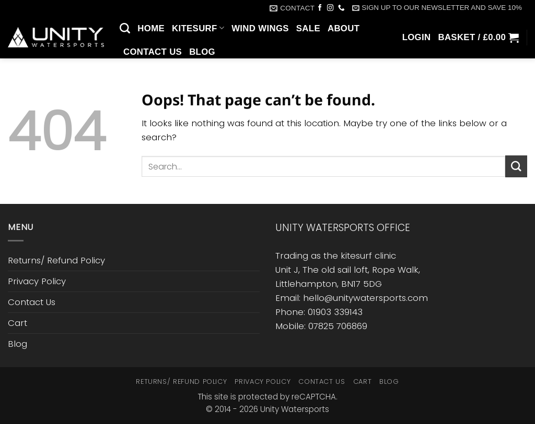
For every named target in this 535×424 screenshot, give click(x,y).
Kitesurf (198, 28)
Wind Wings (260, 28)
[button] (437, 8)
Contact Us (152, 52)
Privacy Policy (37, 281)
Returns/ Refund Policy (56, 260)
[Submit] (516, 166)
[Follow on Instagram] (330, 8)
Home (151, 28)
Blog (202, 52)
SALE (308, 28)
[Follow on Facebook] (320, 8)
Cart (17, 323)
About (343, 28)
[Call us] (341, 8)
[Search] (125, 28)
